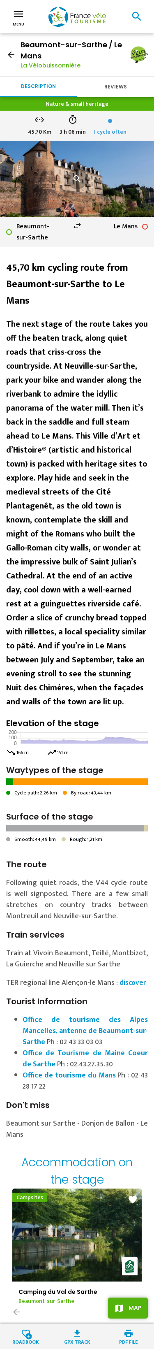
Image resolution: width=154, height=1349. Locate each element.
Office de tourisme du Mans (69, 1075)
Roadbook (25, 1341)
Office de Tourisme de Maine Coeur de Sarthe (85, 1058)
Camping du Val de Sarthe (57, 1292)
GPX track (77, 1341)
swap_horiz (77, 226)
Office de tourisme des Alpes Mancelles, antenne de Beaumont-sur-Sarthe (85, 1031)
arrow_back (11, 55)
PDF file (128, 1341)
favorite (133, 1200)
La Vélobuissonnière (50, 65)
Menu (18, 17)
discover (133, 983)
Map (135, 1308)
